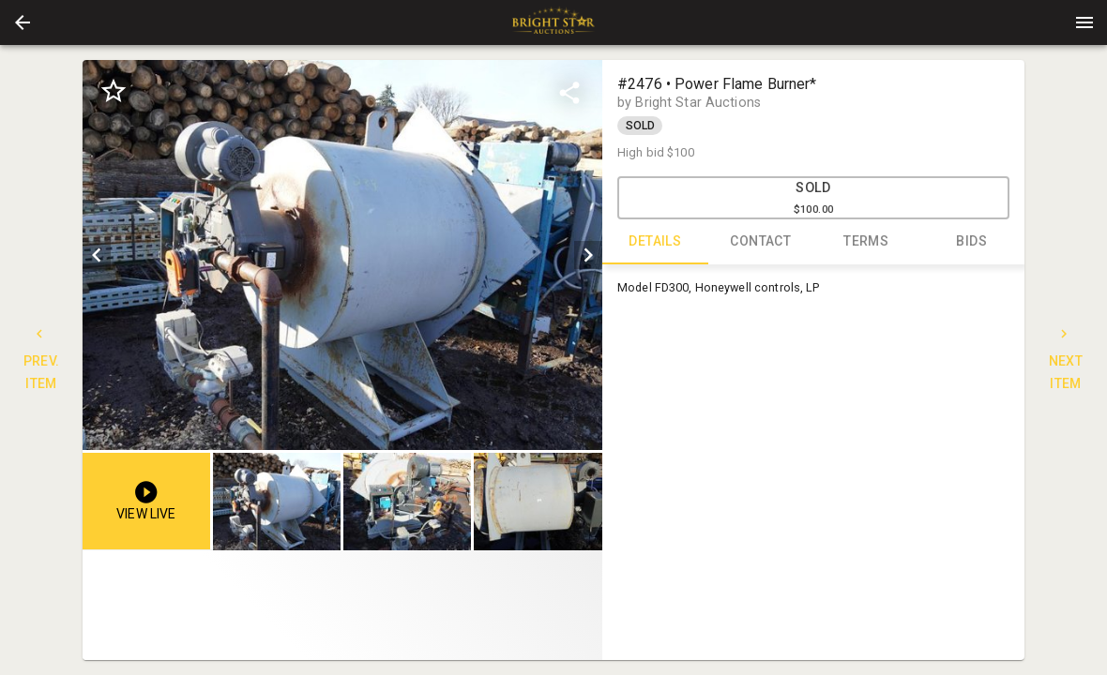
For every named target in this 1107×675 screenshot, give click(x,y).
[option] (342, 255)
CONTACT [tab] (761, 241)
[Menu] (1084, 22)
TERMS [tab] (866, 241)
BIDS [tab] (972, 241)
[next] (588, 255)
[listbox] (342, 255)
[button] (22, 22)
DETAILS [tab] (655, 241)
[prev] (97, 255)
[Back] (22, 22)
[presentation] (553, 22)
